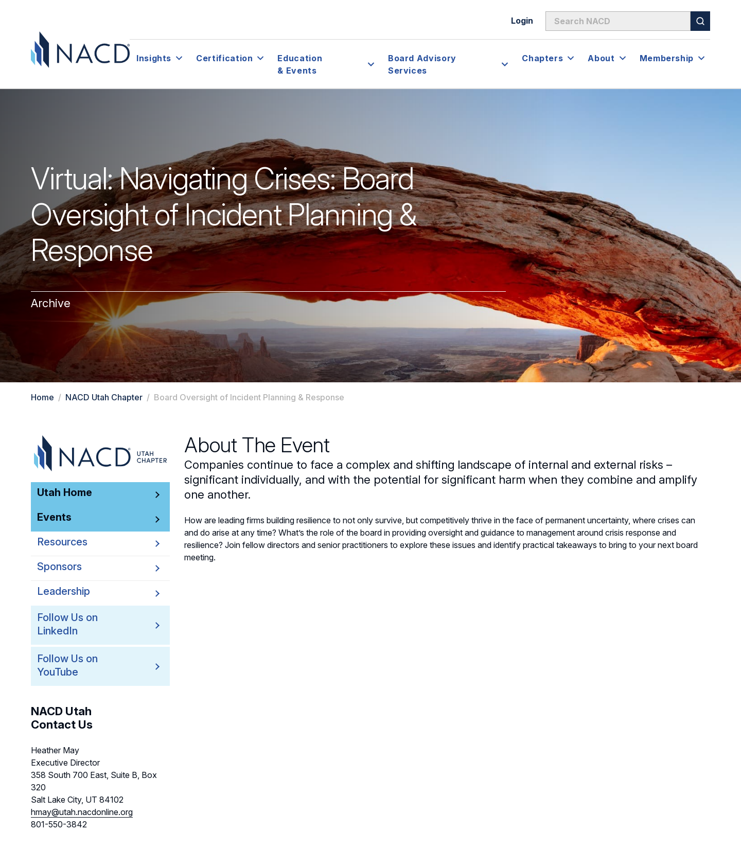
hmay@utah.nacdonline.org (82, 812)
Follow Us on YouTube (85, 665)
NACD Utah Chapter (104, 397)
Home (42, 397)
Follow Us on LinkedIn (85, 624)
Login (522, 20)
